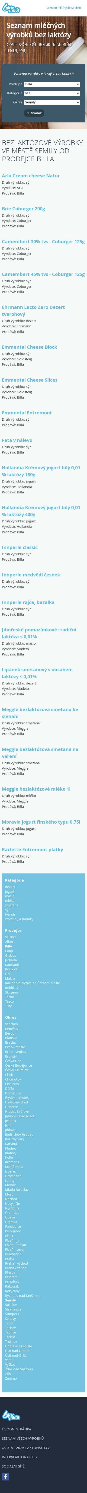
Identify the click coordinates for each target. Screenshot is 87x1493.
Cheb (9, 1074)
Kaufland (12, 964)
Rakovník (12, 1286)
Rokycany (12, 1291)
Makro (10, 978)
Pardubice (13, 1226)
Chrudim (12, 1084)
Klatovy (10, 1153)
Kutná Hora (14, 1166)
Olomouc (12, 1212)
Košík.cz (11, 969)
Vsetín (10, 1360)
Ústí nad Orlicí (16, 1355)
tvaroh (10, 914)
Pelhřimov (13, 1231)
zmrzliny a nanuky (19, 919)
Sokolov (11, 1304)
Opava (10, 1217)
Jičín (8, 1125)
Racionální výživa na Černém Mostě (32, 983)
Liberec (10, 1171)
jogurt (30, 481)
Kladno (10, 1148)
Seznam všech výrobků (23, 1438)
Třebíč (10, 1337)
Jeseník (10, 1121)
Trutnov (11, 1341)
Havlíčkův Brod (16, 1102)
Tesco (9, 1001)
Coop (9, 951)
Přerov (10, 1272)
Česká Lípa (13, 1061)
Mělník (10, 1185)
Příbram (11, 1277)
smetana (33, 723)
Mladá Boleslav (17, 1189)
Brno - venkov (15, 1051)
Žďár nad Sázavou (19, 1369)
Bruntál (11, 1056)
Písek (9, 1236)
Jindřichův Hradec (19, 1134)
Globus (10, 955)
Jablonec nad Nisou (20, 1116)
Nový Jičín (12, 1203)
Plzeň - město (15, 1245)
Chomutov (13, 1079)
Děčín (9, 1088)
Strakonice (13, 1309)
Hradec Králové (17, 1111)
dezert (31, 320)
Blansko (11, 1038)
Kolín (9, 1157)
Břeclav (10, 1042)
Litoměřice (13, 1176)
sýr (28, 182)
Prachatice (13, 1254)
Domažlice (13, 1093)
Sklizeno (11, 992)
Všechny (11, 1024)
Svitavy (10, 1318)
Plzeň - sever (15, 1249)
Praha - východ (16, 1263)
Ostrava (11, 1222)
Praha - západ (16, 1268)
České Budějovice (18, 1065)
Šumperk (12, 1314)
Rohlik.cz (12, 987)
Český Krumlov (16, 1070)
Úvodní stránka (16, 1429)
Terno (9, 997)
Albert (10, 941)
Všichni (10, 937)
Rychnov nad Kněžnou (22, 1295)
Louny (9, 1180)
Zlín (8, 1374)
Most (9, 1194)
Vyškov (10, 1364)
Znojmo (11, 1378)
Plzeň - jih (12, 1240)
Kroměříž (12, 1162)
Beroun (10, 1033)
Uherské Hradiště (18, 1346)
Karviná (11, 1143)
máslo (31, 643)
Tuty (8, 1006)
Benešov (11, 1028)
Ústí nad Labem (17, 1351)
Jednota (11, 960)
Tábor (9, 1323)
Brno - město (15, 1047)
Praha (9, 1258)
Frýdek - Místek (17, 1097)
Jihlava (10, 1130)
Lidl (8, 974)
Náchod (11, 1199)
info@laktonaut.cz (20, 1457)
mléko (31, 795)
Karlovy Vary (14, 1139)
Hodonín (11, 1107)
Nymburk (12, 1208)
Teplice (10, 1332)
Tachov (10, 1328)
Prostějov (12, 1281)
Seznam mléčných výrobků (63, 8)
